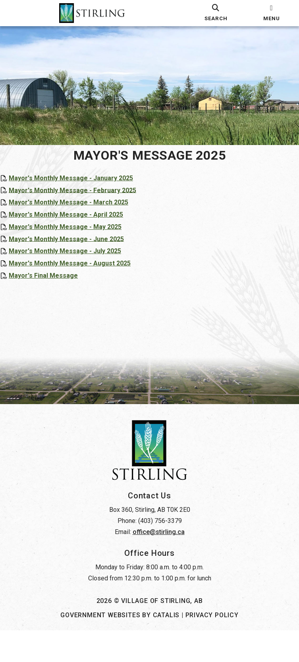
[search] (216, 13)
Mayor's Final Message (51, 283)
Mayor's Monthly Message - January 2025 (79, 186)
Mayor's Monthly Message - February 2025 (80, 198)
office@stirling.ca (159, 563)
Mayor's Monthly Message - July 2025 (73, 259)
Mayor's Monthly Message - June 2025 (74, 246)
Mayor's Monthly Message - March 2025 (76, 210)
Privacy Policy (212, 647)
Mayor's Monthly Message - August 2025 (78, 271)
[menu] (271, 13)
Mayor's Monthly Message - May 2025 (73, 234)
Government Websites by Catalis (119, 647)
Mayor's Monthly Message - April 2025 (74, 222)
